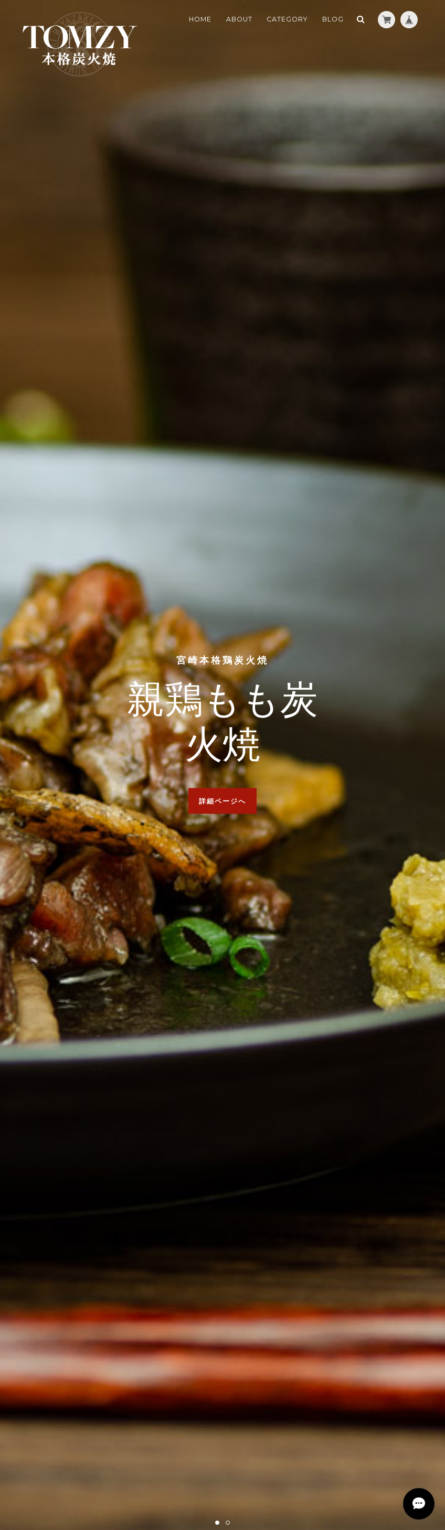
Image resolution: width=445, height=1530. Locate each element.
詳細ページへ (222, 801)
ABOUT (239, 19)
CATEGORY (287, 19)
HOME (200, 19)
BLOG (333, 19)
